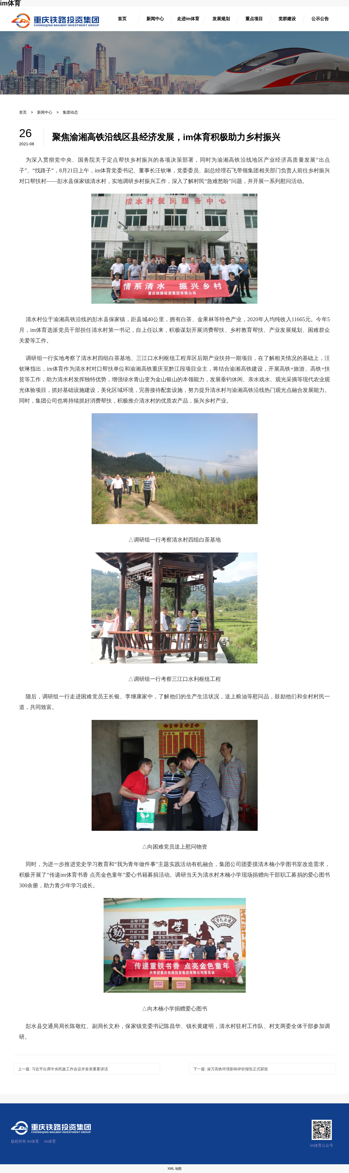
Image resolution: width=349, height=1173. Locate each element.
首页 (23, 112)
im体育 (50, 1141)
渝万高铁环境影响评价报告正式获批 (230, 1069)
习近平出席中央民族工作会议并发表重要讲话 (63, 1069)
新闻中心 (44, 112)
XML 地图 (174, 1169)
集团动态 (70, 112)
